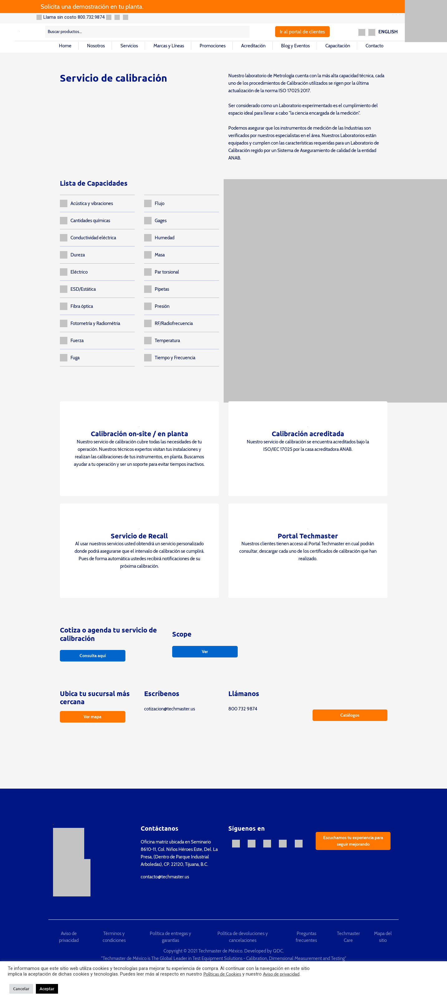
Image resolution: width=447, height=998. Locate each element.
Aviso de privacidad (69, 937)
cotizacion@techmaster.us (169, 709)
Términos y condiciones (114, 937)
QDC (278, 951)
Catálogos (349, 715)
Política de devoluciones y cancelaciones (242, 937)
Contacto (374, 46)
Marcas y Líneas (168, 46)
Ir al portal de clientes (302, 32)
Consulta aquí (93, 655)
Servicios (129, 46)
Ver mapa (92, 716)
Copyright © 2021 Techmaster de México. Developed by (218, 951)
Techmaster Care (348, 937)
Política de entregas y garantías (170, 937)
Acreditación (253, 46)
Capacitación (337, 46)
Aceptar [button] (47, 988)
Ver (205, 651)
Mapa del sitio (383, 937)
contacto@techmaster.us (165, 877)
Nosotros (96, 46)
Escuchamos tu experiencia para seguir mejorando (353, 841)
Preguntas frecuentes (306, 937)
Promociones (213, 46)
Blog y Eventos (295, 46)
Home (65, 46)
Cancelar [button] (21, 988)
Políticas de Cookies (222, 974)
